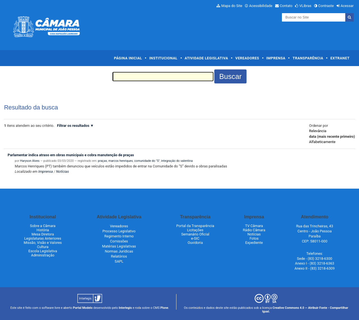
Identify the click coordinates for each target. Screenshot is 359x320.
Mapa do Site (231, 6)
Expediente (254, 242)
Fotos (254, 238)
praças (102, 161)
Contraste (326, 6)
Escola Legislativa (42, 251)
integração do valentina (177, 161)
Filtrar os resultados (73, 125)
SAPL (119, 261)
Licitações (195, 230)
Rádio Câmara (254, 230)
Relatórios (119, 256)
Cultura (43, 247)
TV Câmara (254, 226)
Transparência (308, 58)
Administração (42, 255)
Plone (164, 308)
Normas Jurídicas (119, 251)
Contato (286, 6)
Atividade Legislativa (206, 58)
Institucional (163, 58)
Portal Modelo (83, 308)
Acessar (346, 6)
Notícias (62, 171)
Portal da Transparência (195, 226)
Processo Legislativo (118, 231)
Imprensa (276, 58)
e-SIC (195, 238)
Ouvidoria (195, 242)
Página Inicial (128, 58)
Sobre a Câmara (43, 226)
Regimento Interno (119, 236)
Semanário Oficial (195, 234)
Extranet (339, 58)
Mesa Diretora (42, 234)
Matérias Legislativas (119, 246)
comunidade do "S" (147, 161)
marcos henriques (121, 161)
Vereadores (247, 58)
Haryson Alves (30, 161)
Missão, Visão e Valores (43, 242)
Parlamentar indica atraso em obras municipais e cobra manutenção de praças (71, 155)
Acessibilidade (260, 6)
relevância (317, 131)
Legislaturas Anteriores (42, 238)
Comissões (119, 241)
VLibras (305, 6)
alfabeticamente (322, 142)
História (42, 230)
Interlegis (125, 308)
